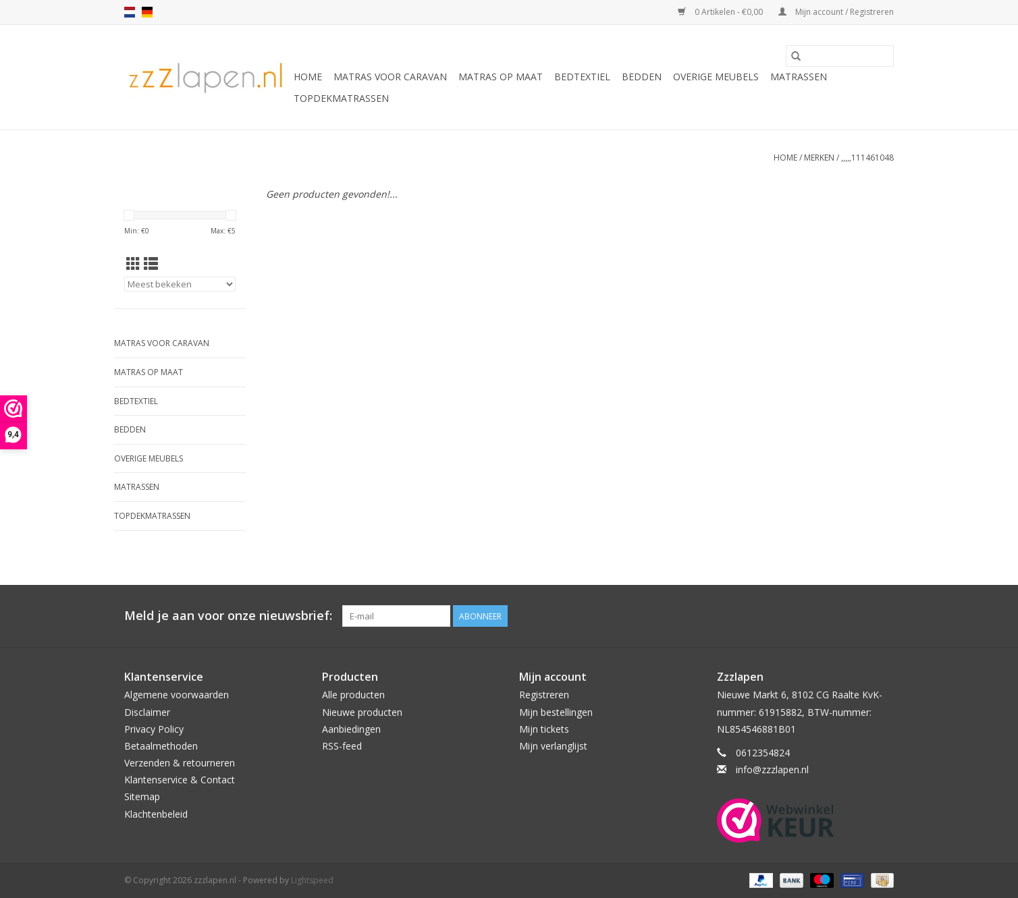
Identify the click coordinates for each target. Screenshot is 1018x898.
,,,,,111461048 (867, 157)
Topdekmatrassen (341, 98)
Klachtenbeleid (156, 814)
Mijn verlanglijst (553, 745)
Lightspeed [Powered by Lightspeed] (312, 880)
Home (308, 76)
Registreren (544, 694)
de (147, 12)
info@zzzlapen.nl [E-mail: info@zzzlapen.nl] (772, 769)
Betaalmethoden (161, 745)
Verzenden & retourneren (179, 762)
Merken (819, 157)
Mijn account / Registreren (836, 12)
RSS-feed (342, 745)
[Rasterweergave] (133, 263)
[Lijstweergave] (151, 263)
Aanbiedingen (351, 729)
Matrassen (798, 76)
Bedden (642, 76)
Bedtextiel (582, 76)
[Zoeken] (840, 56)
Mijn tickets (544, 729)
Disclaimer (147, 712)
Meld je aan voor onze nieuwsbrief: (228, 616)
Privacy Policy (154, 729)
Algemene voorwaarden (176, 694)
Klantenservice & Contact (179, 779)
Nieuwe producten (362, 712)
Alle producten (353, 694)
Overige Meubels (716, 76)
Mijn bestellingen (556, 712)
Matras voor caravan (390, 76)
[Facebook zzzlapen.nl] (883, 616)
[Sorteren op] (180, 284)
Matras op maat (500, 76)
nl (129, 12)
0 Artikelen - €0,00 (721, 12)
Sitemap (142, 796)
